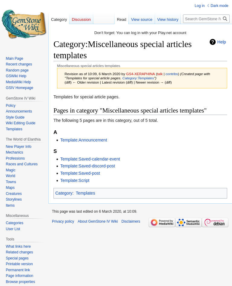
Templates (85, 193)
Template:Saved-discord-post (87, 166)
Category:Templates (138, 78)
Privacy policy (63, 221)
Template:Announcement (83, 140)
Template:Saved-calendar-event (90, 159)
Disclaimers (130, 221)
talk (160, 74)
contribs (172, 74)
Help (221, 42)
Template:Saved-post (80, 173)
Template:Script (74, 180)
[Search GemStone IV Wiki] (206, 18)
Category (63, 193)
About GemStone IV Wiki (98, 221)
